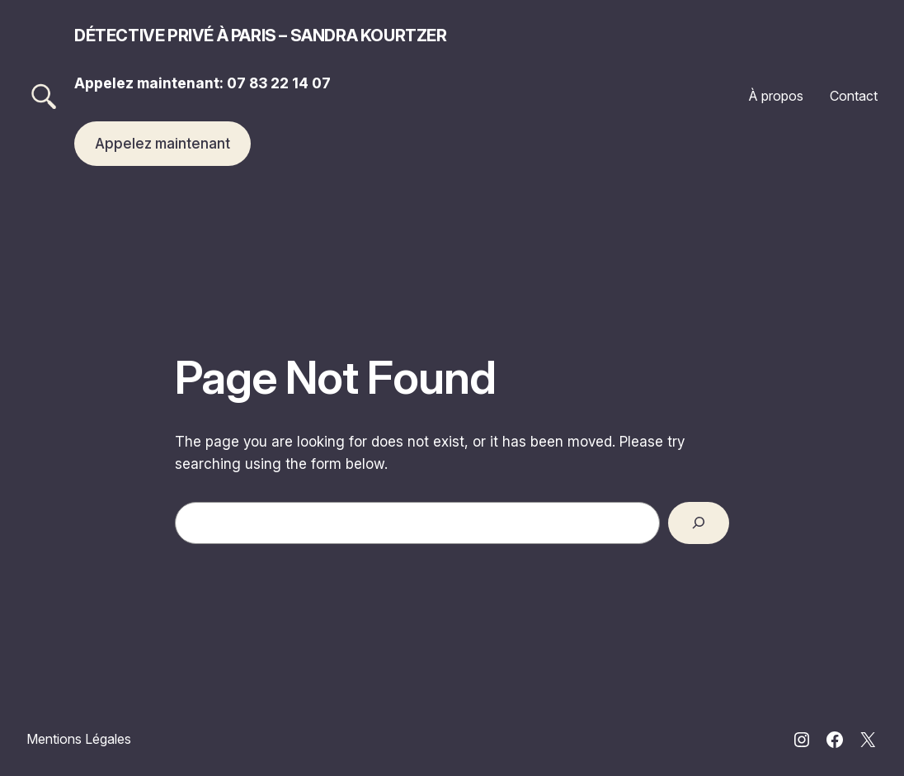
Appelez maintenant (162, 143)
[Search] (698, 523)
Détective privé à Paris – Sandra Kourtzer (260, 35)
